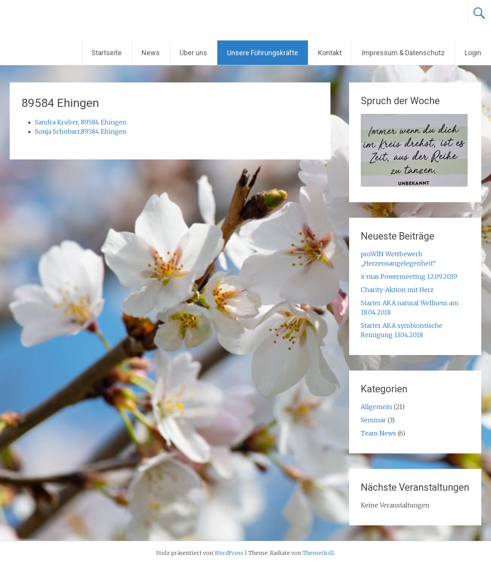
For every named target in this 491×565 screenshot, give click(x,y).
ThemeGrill (318, 552)
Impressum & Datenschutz (403, 53)
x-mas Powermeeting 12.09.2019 (409, 276)
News (151, 53)
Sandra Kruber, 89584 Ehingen (81, 122)
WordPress (228, 552)
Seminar (373, 420)
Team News (378, 433)
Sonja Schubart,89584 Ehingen (81, 131)
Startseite (106, 53)
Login (473, 53)
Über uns (193, 53)
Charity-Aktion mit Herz (397, 290)
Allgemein (376, 407)
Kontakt (330, 53)
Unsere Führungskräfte (262, 53)
